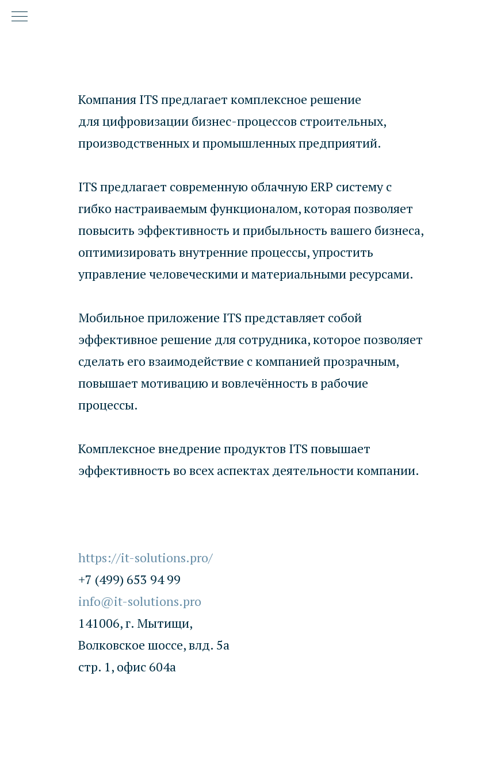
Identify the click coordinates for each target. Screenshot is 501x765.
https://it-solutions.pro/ (145, 557)
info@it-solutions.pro (139, 601)
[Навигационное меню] (20, 17)
